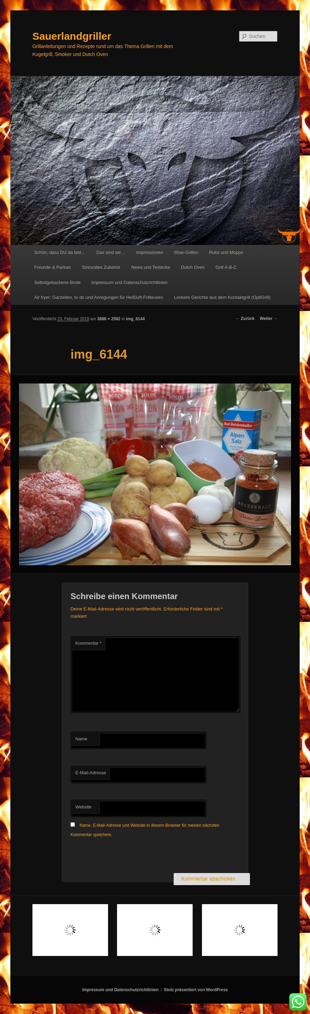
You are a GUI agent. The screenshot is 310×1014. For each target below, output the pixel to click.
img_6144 (135, 318)
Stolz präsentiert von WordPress (196, 989)
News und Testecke (150, 267)
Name (81, 738)
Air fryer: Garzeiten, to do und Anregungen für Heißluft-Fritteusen (98, 297)
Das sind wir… (110, 252)
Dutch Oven (193, 267)
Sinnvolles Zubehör (101, 267)
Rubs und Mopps (226, 252)
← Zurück (244, 318)
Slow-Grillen (186, 252)
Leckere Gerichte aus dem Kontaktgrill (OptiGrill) (222, 297)
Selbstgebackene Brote (57, 282)
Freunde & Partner (52, 267)
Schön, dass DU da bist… (60, 252)
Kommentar (88, 643)
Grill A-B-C (225, 267)
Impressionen (149, 252)
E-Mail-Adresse (90, 772)
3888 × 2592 (108, 318)
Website (83, 806)
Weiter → (269, 318)
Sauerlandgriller (71, 36)
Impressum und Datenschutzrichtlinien (129, 282)
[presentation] (122, 856)
